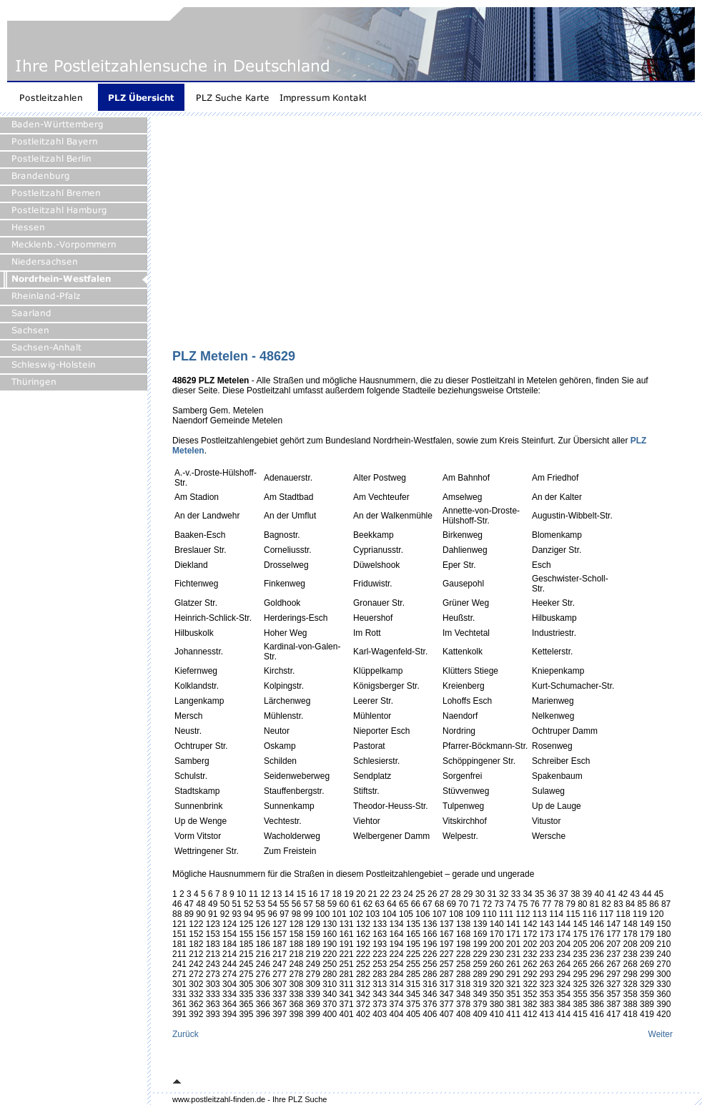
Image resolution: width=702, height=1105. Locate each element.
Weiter (660, 1034)
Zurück (185, 1034)
